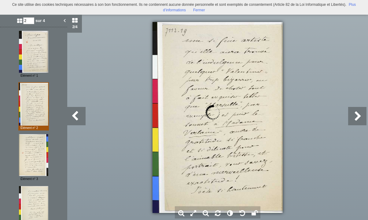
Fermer (199, 10)
